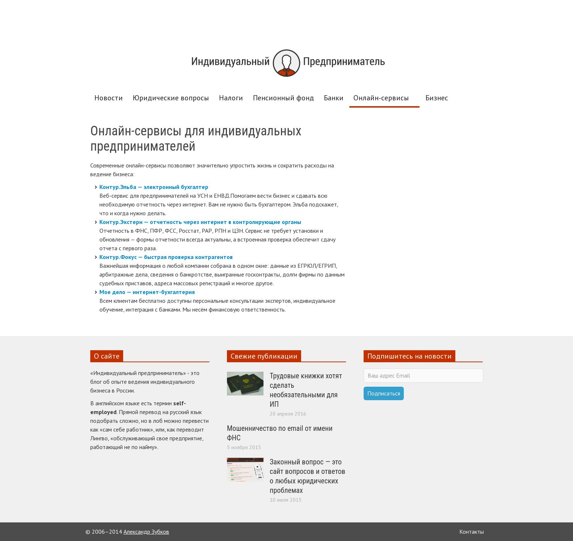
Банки (334, 98)
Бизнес (436, 98)
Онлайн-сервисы (382, 100)
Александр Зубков (146, 531)
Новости (108, 98)
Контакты (471, 531)
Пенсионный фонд (283, 98)
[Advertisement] (286, 20)
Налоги (231, 98)
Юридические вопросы (171, 98)
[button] (475, 97)
